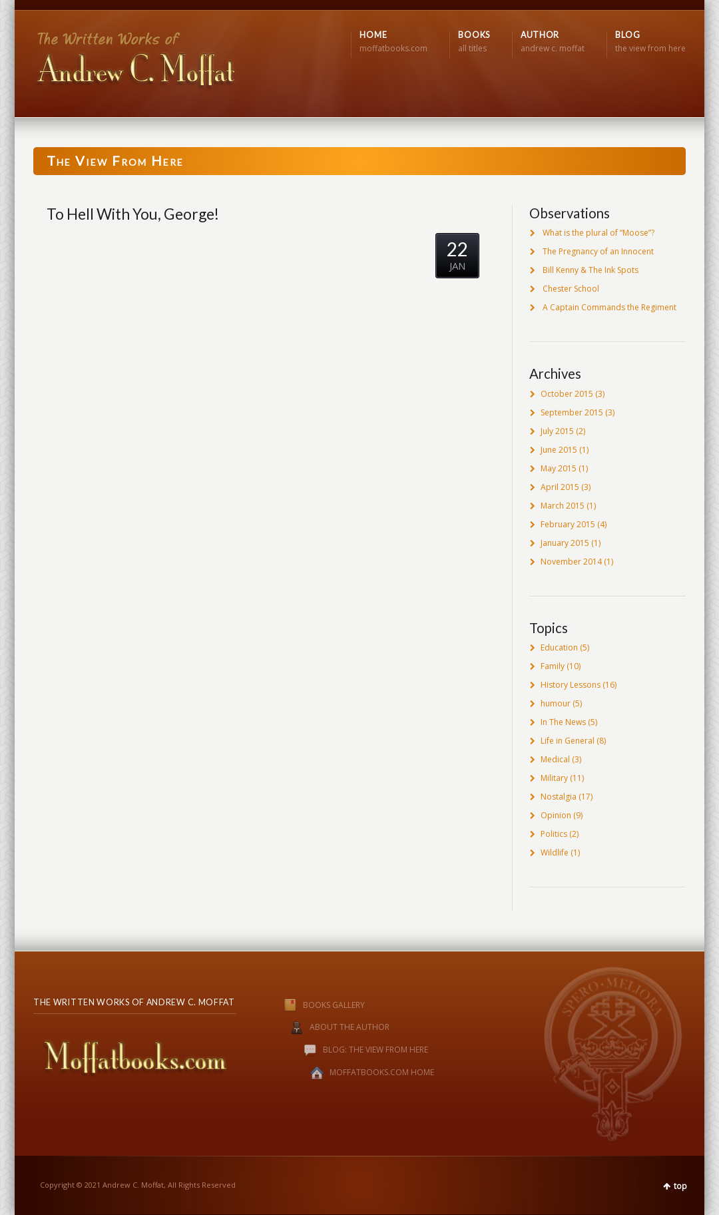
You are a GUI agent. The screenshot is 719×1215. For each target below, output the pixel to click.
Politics (554, 834)
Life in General (568, 740)
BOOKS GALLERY (310, 1005)
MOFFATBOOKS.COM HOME (382, 1073)
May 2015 (559, 468)
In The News (563, 722)
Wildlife (555, 852)
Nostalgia (559, 796)
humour (556, 703)
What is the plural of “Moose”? (598, 232)
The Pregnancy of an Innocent (598, 251)
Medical (555, 759)
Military (554, 778)
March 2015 (563, 505)
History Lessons (570, 684)
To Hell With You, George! (133, 213)
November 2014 (571, 561)
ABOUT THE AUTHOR (349, 1027)
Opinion (556, 815)
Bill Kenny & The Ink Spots (590, 270)
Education (559, 647)
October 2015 (567, 393)
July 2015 (557, 431)
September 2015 (572, 412)
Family (553, 666)
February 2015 (568, 524)
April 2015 (560, 487)
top (680, 1186)
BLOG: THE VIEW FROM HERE (375, 1050)
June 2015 (559, 449)
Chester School (571, 288)
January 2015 (565, 543)
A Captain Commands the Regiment (609, 307)
